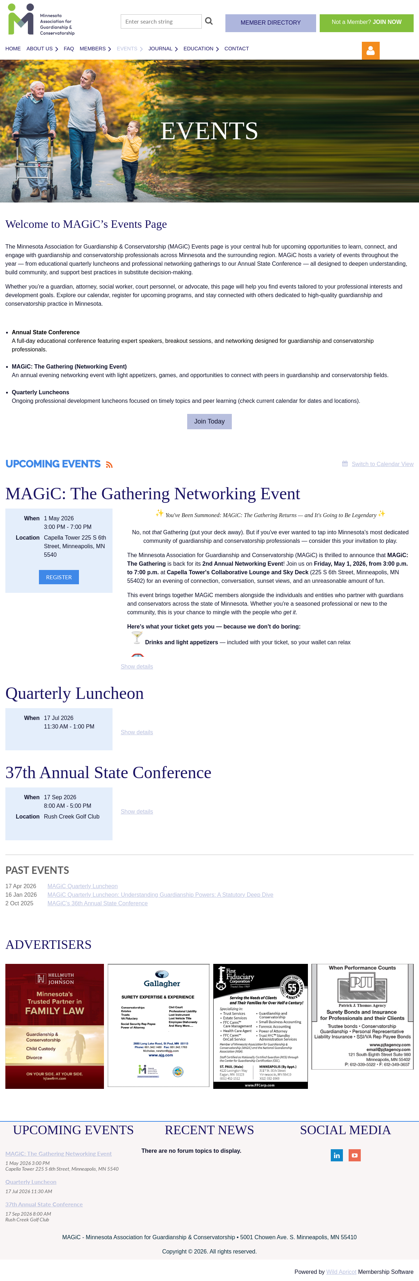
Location (28, 538)
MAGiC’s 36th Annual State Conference (98, 903)
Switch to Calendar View (383, 464)
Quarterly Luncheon (74, 693)
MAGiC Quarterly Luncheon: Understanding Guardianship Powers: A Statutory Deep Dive (160, 895)
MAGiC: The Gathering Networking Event (152, 493)
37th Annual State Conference (108, 772)
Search (208, 20)
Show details (137, 667)
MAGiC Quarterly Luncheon (83, 886)
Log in (371, 51)
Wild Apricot (341, 1272)
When (32, 518)
